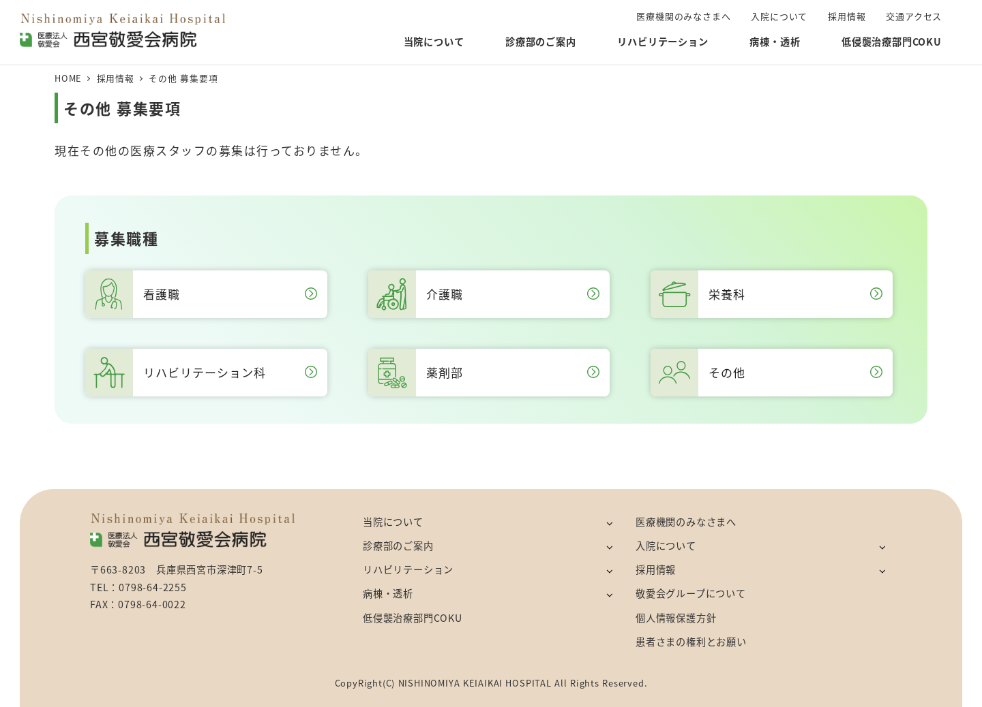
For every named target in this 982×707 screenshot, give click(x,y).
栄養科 (766, 294)
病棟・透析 (388, 593)
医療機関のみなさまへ (686, 522)
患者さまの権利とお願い (691, 641)
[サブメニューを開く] (609, 523)
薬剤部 (484, 372)
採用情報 (656, 569)
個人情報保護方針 (676, 618)
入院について (666, 545)
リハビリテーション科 (201, 372)
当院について (393, 522)
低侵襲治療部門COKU (412, 618)
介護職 (484, 294)
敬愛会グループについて (691, 593)
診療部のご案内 (398, 545)
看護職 (201, 294)
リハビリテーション (408, 569)
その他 (766, 372)
